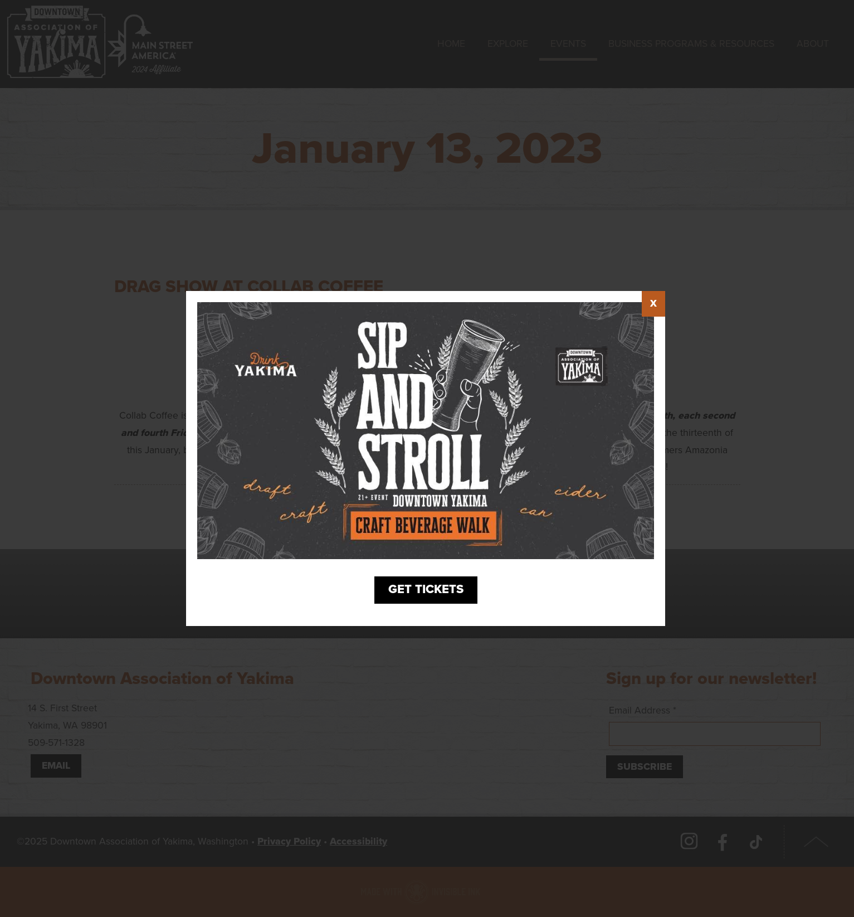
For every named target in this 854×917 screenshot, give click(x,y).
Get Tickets (425, 590)
